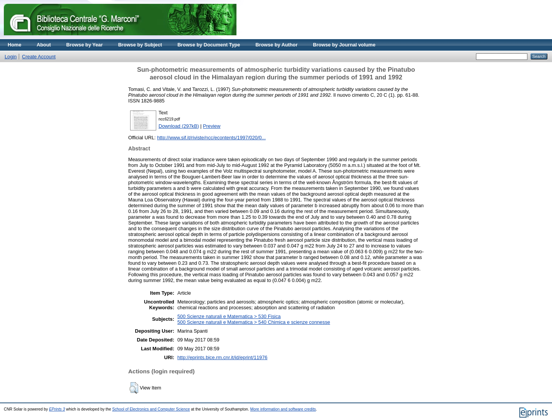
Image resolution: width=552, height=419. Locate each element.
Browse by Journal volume (344, 45)
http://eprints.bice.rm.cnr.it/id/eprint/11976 (222, 357)
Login (11, 56)
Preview (212, 126)
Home (14, 45)
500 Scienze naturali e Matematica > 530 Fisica (229, 316)
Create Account (39, 56)
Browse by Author (276, 45)
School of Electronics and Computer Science (151, 409)
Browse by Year (84, 45)
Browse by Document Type (208, 45)
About (44, 45)
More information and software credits (283, 409)
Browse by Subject (140, 45)
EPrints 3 (57, 409)
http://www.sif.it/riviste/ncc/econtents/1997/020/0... (211, 137)
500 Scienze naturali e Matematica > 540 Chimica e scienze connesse (253, 322)
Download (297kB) (179, 126)
